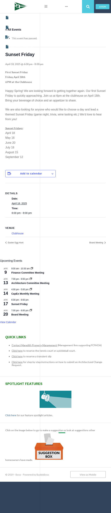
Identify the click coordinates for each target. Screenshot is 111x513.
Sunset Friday (59, 318)
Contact (12, 37)
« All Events (53, 29)
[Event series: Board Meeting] (71, 325)
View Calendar (48, 336)
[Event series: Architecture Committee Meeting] (71, 293)
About (11, 17)
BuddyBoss (83, 499)
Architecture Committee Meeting (70, 297)
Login (102, 6)
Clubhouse (58, 247)
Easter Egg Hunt (55, 257)
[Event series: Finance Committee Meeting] (72, 283)
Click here (57, 368)
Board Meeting (96, 257)
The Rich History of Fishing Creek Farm (22, 47)
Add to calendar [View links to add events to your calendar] (71, 188)
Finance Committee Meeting (67, 287)
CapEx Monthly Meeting (65, 308)
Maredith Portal (17, 27)
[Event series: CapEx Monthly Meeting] (71, 304)
